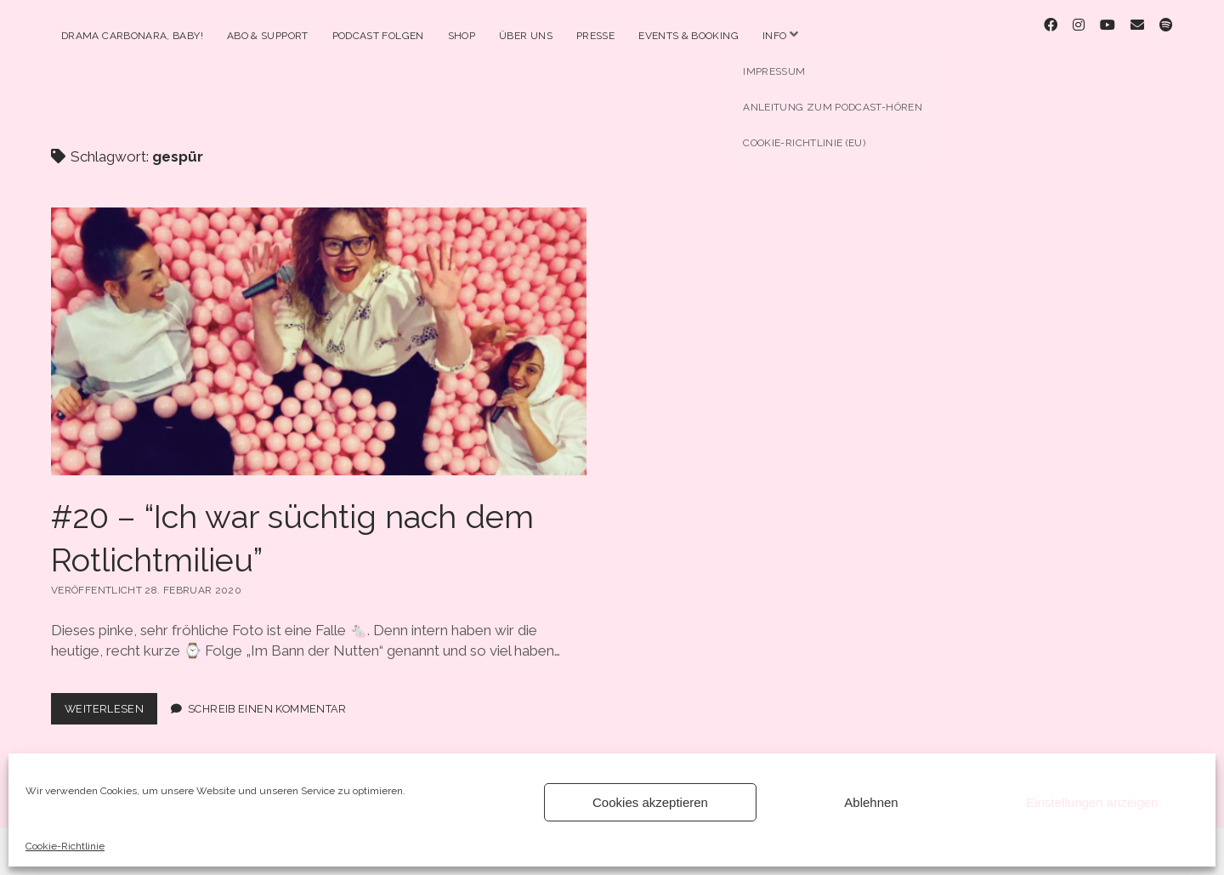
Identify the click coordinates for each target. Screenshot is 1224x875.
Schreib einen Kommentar (267, 694)
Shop (461, 36)
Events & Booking (688, 36)
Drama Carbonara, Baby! (132, 36)
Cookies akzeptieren (650, 802)
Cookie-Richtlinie (65, 846)
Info (774, 36)
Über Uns (525, 36)
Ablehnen (871, 802)
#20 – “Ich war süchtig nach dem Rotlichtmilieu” (318, 328)
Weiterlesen (111, 697)
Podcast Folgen (378, 36)
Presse (595, 36)
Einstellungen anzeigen (1092, 802)
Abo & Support (268, 36)
